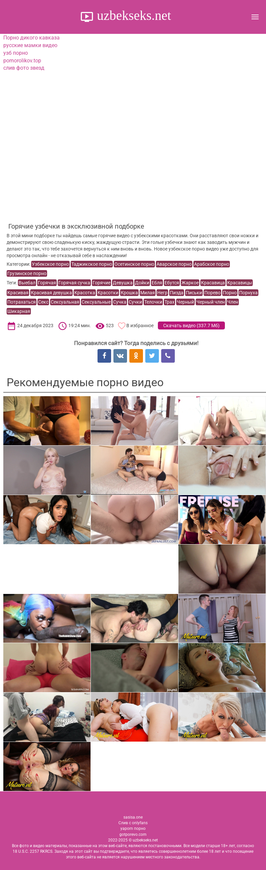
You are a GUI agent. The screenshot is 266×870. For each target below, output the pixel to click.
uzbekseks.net (132, 15)
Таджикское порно (91, 264)
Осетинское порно (134, 264)
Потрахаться (21, 302)
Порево (212, 292)
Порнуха (248, 292)
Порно (230, 292)
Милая (147, 292)
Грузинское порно (26, 273)
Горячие (101, 282)
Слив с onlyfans (133, 823)
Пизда (176, 292)
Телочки (153, 302)
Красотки (108, 292)
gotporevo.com (133, 834)
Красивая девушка (51, 292)
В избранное (140, 325)
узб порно (15, 53)
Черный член (210, 302)
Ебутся (172, 282)
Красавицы (239, 282)
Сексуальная (65, 302)
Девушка (123, 282)
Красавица (213, 282)
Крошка (129, 292)
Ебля (157, 282)
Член (232, 302)
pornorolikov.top (22, 60)
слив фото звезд (23, 68)
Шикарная (18, 311)
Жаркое (190, 282)
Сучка (119, 302)
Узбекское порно (50, 264)
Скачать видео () (191, 325)
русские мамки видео (30, 45)
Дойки (142, 282)
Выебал (27, 282)
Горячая (47, 282)
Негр (162, 292)
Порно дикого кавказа (31, 38)
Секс (43, 302)
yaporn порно (133, 828)
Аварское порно (174, 264)
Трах (169, 302)
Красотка (84, 292)
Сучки (135, 302)
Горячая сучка (74, 282)
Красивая (18, 292)
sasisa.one (133, 817)
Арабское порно (211, 264)
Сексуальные (96, 302)
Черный (185, 302)
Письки (194, 292)
